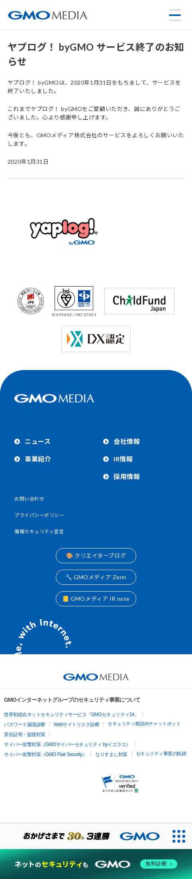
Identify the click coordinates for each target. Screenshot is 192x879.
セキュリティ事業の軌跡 (161, 753)
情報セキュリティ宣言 (39, 532)
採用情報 (127, 476)
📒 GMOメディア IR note (96, 598)
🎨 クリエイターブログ (96, 555)
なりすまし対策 (111, 754)
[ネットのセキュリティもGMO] (96, 864)
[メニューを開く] (175, 15)
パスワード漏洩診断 (24, 724)
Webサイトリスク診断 (77, 724)
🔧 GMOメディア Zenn (96, 577)
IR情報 (123, 459)
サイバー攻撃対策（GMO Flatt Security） (45, 754)
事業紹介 (38, 459)
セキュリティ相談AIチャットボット (144, 724)
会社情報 (127, 441)
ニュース (38, 441)
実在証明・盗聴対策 (24, 734)
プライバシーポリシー (39, 515)
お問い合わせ (29, 499)
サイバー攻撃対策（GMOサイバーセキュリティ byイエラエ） (67, 744)
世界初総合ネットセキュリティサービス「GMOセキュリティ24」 (71, 714)
